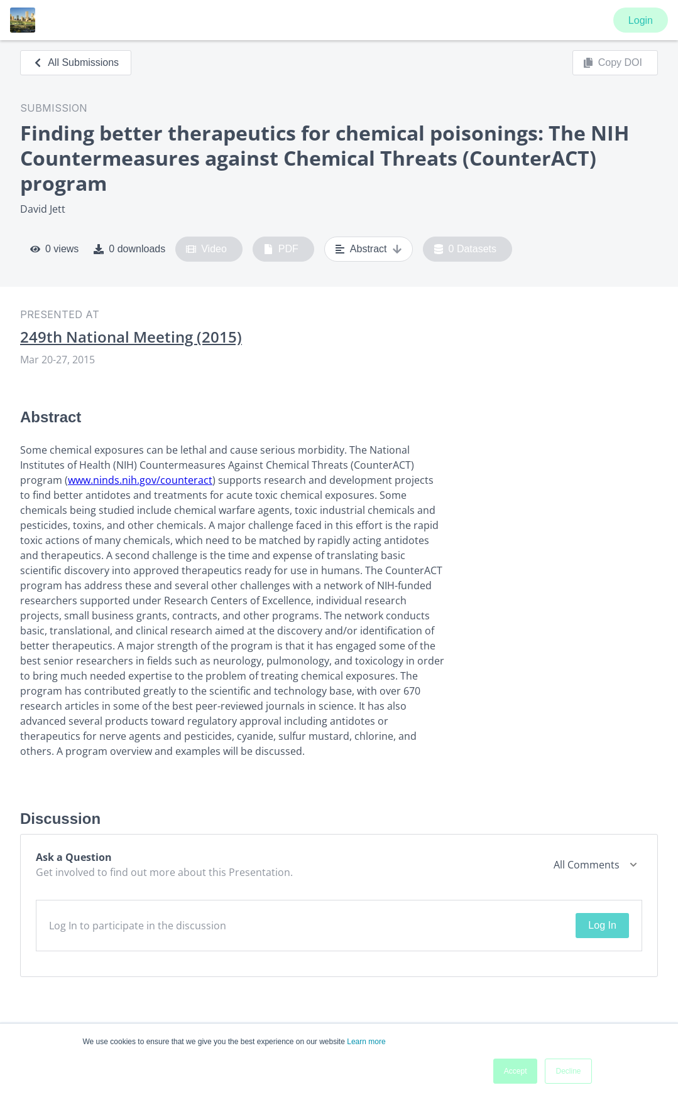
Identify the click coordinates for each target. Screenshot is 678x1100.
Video (206, 249)
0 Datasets (465, 249)
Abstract (368, 249)
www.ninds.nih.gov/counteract (140, 480)
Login (640, 20)
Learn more (366, 1041)
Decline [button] (568, 1071)
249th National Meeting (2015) (131, 337)
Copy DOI (612, 63)
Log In (602, 925)
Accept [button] (515, 1071)
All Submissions (76, 62)
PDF (280, 249)
